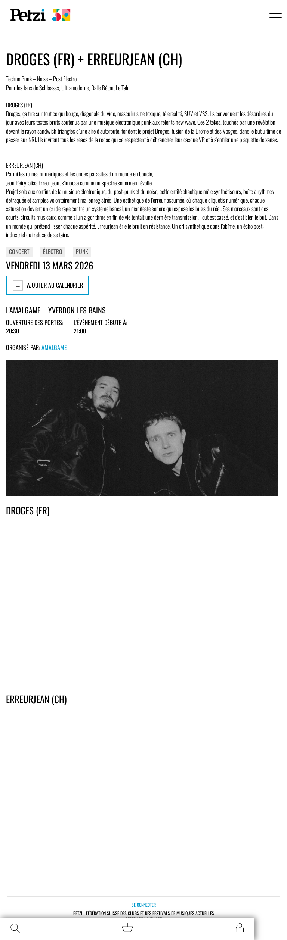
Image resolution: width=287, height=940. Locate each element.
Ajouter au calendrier (47, 285)
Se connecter (144, 905)
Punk (82, 251)
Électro (52, 251)
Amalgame (54, 347)
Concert (19, 251)
